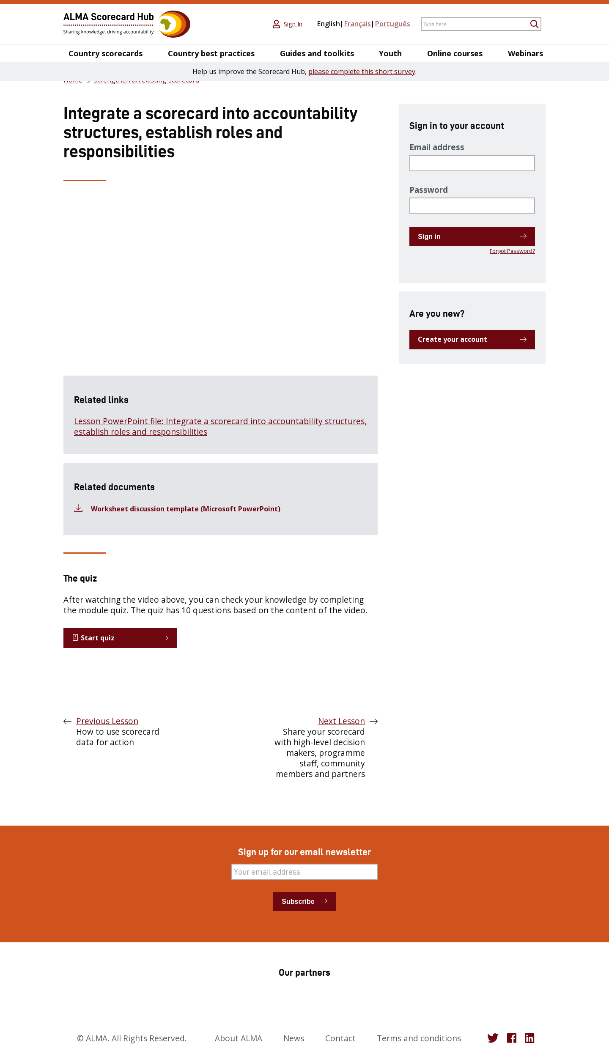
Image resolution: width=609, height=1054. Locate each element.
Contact (340, 1038)
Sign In (293, 24)
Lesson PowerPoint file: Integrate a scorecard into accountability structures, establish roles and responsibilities (220, 426)
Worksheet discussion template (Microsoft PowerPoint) (185, 509)
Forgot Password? (512, 251)
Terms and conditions (419, 1038)
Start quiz (93, 637)
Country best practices (211, 53)
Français (357, 23)
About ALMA (238, 1038)
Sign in (429, 236)
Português (392, 23)
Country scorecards (106, 53)
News (293, 1038)
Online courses (455, 53)
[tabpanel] (220, 326)
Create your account (452, 339)
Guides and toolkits (317, 53)
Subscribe (298, 901)
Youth (390, 53)
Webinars (525, 53)
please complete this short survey (361, 71)
